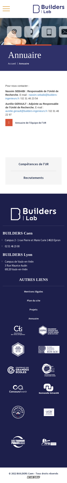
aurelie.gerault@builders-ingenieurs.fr (26, 111)
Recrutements (34, 178)
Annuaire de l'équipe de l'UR (30, 125)
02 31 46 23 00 (12, 246)
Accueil (12, 63)
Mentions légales (33, 291)
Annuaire (34, 318)
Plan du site (33, 300)
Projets (33, 309)
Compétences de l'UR (34, 164)
